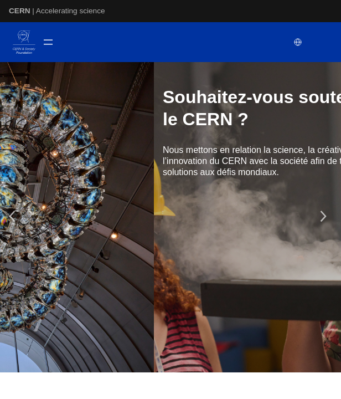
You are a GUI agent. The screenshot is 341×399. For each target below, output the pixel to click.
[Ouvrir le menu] (48, 42)
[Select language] (299, 42)
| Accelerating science (57, 11)
